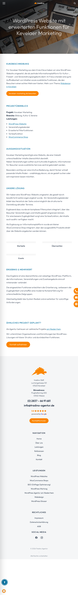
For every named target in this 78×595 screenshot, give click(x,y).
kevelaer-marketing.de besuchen (22, 93)
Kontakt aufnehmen (18, 344)
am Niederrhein (54, 329)
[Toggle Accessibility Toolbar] (5, 582)
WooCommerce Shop (18, 137)
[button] (4, 591)
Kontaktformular (39, 420)
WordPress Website (17, 123)
